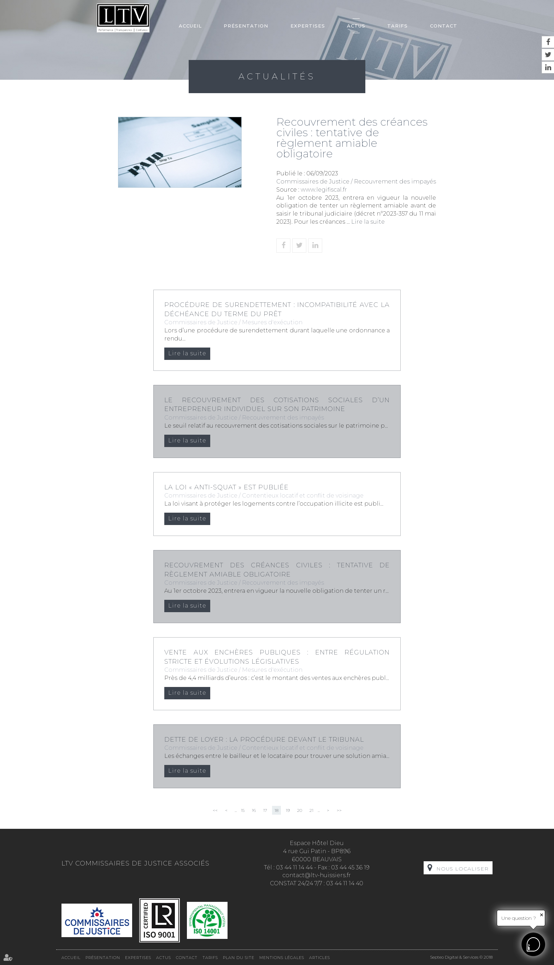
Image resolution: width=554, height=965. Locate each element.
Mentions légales (281, 957)
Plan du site (238, 957)
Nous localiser (462, 869)
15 (242, 810)
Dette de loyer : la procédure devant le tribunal (264, 739)
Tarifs (397, 26)
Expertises (307, 26)
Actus (356, 26)
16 (254, 810)
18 (276, 810)
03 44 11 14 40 (344, 883)
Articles (319, 957)
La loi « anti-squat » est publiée (226, 487)
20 (299, 810)
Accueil (190, 26)
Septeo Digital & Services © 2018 (461, 957)
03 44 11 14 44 (294, 867)
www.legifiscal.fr (324, 189)
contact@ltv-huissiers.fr (316, 875)
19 (288, 810)
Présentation (246, 26)
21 (311, 810)
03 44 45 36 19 (350, 867)
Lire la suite (368, 221)
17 (265, 810)
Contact (443, 26)
